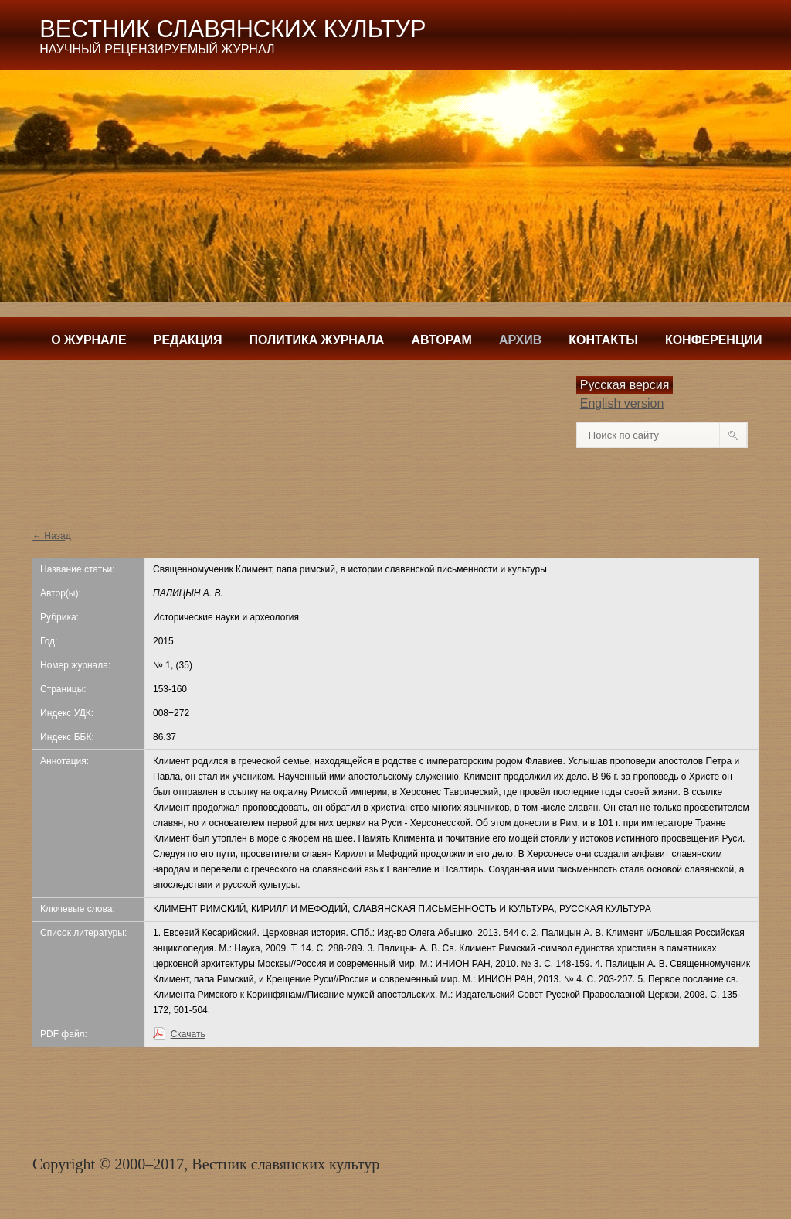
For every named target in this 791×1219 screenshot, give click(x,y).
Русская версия (625, 384)
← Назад (51, 536)
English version (622, 403)
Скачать (188, 1034)
